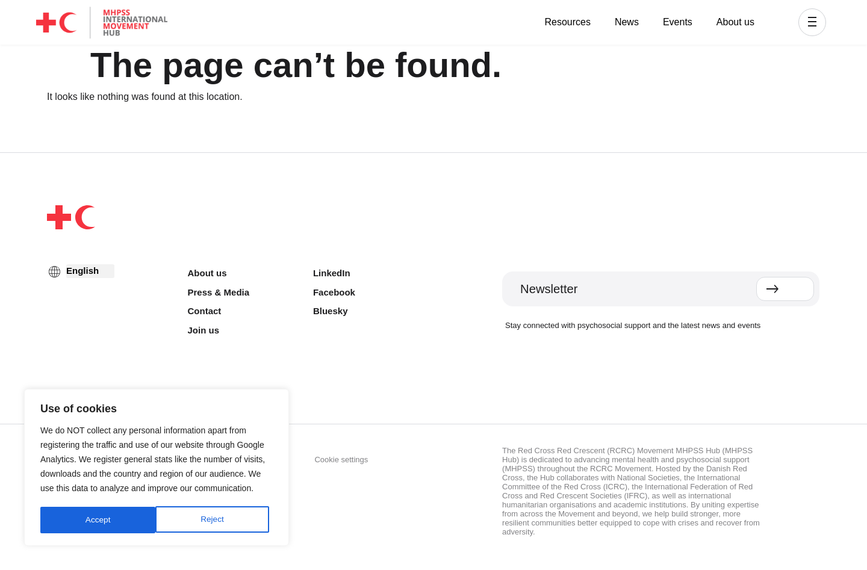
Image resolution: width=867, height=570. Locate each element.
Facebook (334, 292)
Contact (205, 311)
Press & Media (219, 292)
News (627, 22)
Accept (215, 520)
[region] (156, 468)
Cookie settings (341, 459)
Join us (204, 330)
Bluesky (330, 311)
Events (677, 22)
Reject (97, 520)
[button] (812, 22)
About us (735, 22)
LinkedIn (331, 273)
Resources (567, 22)
